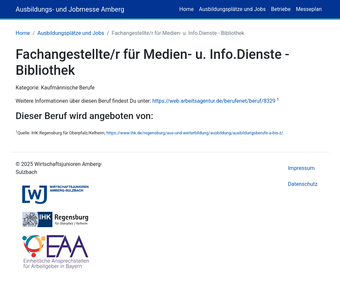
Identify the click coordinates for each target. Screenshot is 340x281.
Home (186, 9)
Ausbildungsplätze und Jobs (232, 9)
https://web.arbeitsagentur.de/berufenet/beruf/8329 (214, 101)
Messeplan (309, 9)
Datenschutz (302, 184)
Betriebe (281, 9)
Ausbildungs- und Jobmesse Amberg (70, 9)
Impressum (301, 168)
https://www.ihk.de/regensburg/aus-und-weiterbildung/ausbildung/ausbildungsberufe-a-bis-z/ (194, 132)
